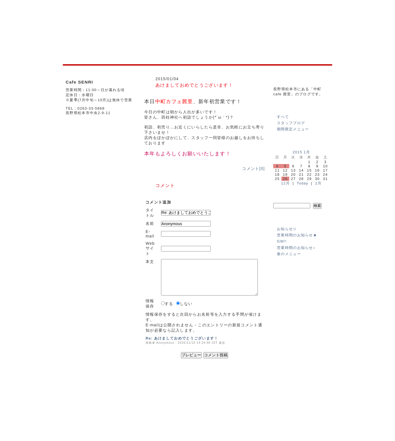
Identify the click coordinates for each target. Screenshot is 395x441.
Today (302, 183)
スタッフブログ (291, 123)
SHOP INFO (135, 401)
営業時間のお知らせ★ (297, 235)
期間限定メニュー (293, 129)
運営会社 (274, 392)
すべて (283, 117)
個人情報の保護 (297, 392)
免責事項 (321, 392)
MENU (154, 401)
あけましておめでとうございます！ (194, 84)
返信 (222, 342)
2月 (318, 183)
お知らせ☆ (287, 229)
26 (285, 179)
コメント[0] (253, 168)
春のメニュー (289, 254)
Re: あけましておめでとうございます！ (182, 338)
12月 (285, 183)
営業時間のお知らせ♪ (296, 248)
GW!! (282, 241)
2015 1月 (301, 152)
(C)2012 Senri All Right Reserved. (304, 422)
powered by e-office (316, 426)
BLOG (168, 401)
